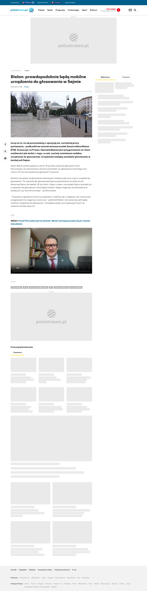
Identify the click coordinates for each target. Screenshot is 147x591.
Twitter (132, 2)
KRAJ (25, 287)
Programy (60, 10)
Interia (27, 584)
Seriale (121, 584)
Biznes (97, 584)
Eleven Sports (60, 578)
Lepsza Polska (70, 3)
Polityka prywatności (62, 570)
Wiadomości (35, 578)
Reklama (32, 570)
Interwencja (15, 3)
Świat (50, 10)
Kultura (93, 10)
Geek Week (71, 578)
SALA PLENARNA (76, 287)
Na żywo (48, 584)
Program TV (57, 584)
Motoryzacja (105, 584)
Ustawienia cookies (45, 570)
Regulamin (23, 570)
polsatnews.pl (16, 70)
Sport (84, 10)
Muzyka (54, 587)
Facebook (128, 2)
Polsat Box (85, 578)
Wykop (5, 158)
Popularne (17, 352)
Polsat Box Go (25, 578)
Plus (78, 578)
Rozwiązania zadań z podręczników (37, 587)
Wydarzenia (82, 584)
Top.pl (128, 584)
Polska (41, 10)
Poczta (33, 584)
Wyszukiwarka (135, 10)
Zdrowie (114, 584)
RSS (135, 2)
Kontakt (14, 570)
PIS (51, 287)
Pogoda (50, 578)
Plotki (74, 584)
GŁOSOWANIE (16, 287)
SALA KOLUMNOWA (61, 287)
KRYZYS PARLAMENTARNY (38, 287)
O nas (74, 570)
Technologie (73, 10)
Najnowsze (105, 77)
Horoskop (67, 584)
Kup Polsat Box (42, 3)
